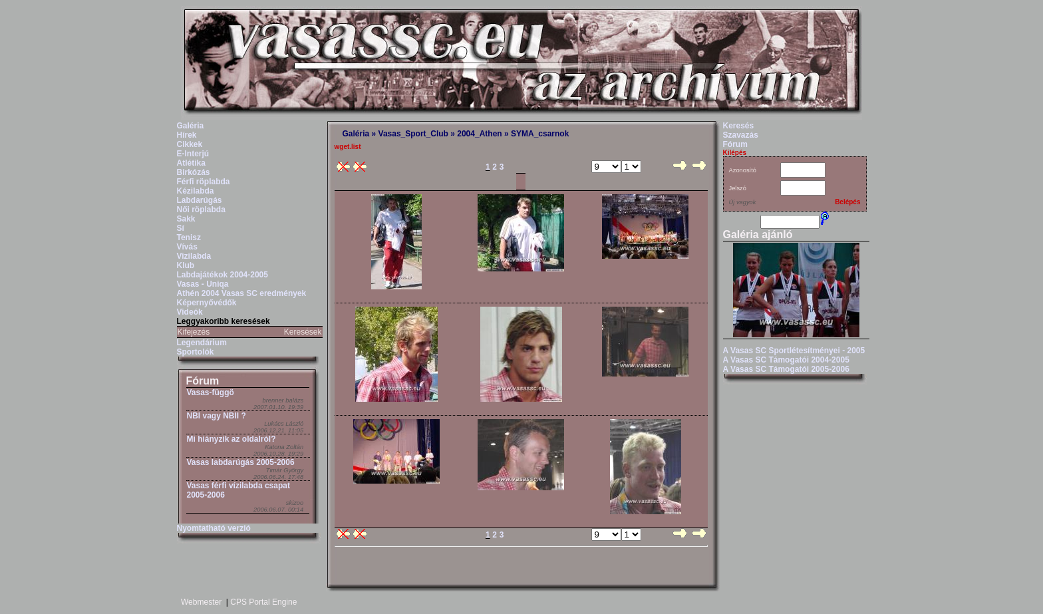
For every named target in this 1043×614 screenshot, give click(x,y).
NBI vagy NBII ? (216, 415)
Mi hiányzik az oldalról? (231, 439)
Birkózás (193, 172)
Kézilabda (195, 191)
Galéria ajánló (758, 234)
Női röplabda (201, 209)
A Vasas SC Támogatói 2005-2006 (786, 369)
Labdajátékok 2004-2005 (222, 274)
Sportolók (195, 352)
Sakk (186, 219)
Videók (190, 312)
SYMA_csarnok (540, 133)
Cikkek (190, 144)
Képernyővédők (207, 302)
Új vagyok (742, 202)
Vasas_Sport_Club (413, 133)
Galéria (190, 125)
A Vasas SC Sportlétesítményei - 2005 (794, 350)
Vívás (187, 246)
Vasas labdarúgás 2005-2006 (241, 462)
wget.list (348, 146)
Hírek (187, 135)
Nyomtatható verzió (214, 528)
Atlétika (191, 163)
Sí (180, 228)
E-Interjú (193, 153)
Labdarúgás (199, 200)
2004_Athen (479, 133)
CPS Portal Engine (263, 602)
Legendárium (202, 342)
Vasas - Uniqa (203, 284)
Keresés (738, 125)
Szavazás (740, 135)
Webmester (201, 602)
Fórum (203, 380)
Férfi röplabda (203, 181)
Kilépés (735, 152)
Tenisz (189, 237)
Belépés (847, 202)
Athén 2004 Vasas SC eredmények (242, 293)
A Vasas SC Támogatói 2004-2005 (786, 360)
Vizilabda (194, 256)
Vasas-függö (210, 392)
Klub (186, 265)
